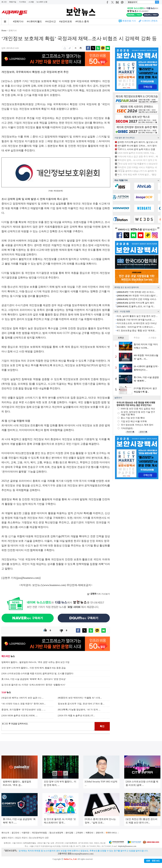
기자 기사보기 (98, 594)
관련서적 (99, 833)
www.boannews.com (54, 585)
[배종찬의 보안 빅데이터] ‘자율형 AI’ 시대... (80, 698)
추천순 (137, 338)
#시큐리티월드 (34, 21)
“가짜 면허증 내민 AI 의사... (136, 292)
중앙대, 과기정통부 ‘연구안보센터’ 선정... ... (23, 709)
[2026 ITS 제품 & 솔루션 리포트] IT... (76, 715)
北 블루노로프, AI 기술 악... (136, 306)
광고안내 (15, 833)
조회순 (121, 338)
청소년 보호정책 (56, 833)
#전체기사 (18, 21)
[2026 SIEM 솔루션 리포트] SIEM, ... (19, 715)
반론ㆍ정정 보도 (153, 861)
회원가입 (12, 2)
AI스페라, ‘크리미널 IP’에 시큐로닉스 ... (136, 327)
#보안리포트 (65, 21)
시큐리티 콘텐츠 (150, 21)
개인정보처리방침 (39, 833)
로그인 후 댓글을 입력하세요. (48, 726)
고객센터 (79, 833)
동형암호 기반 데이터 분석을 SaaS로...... (136, 320)
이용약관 (25, 833)
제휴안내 (89, 833)
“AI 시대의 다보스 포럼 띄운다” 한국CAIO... (23, 704)
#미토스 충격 (82, 21)
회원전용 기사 (129, 21)
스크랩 (31, 2)
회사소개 (5, 833)
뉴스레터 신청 (41, 2)
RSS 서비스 (112, 833)
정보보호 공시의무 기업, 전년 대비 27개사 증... (81, 704)
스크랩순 (152, 338)
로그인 (4, 2)
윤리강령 (69, 833)
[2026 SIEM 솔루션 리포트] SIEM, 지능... (136, 153)
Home (3, 30)
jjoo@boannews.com (28, 577)
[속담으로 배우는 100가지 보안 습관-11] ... (22, 698)
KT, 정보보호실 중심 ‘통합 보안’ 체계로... (136, 330)
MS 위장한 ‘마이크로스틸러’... (137, 295)
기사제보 (22, 2)
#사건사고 (50, 21)
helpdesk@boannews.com (127, 846)
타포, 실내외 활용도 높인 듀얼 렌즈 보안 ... (137, 316)
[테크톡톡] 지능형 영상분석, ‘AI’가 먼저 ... (79, 709)
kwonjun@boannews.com (82, 854)
